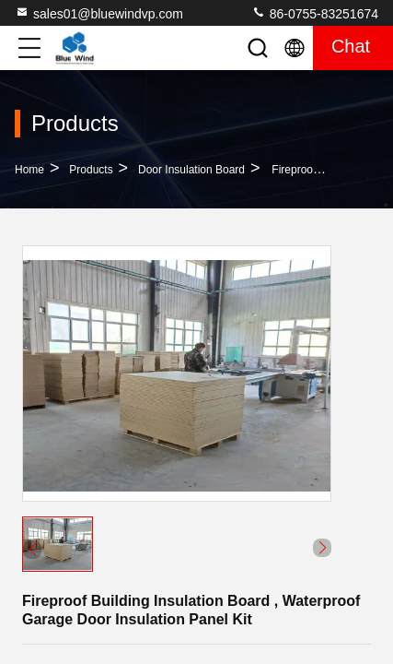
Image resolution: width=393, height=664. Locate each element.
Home (29, 169)
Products (90, 169)
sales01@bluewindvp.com (99, 13)
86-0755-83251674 (314, 13)
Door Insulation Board (191, 169)
